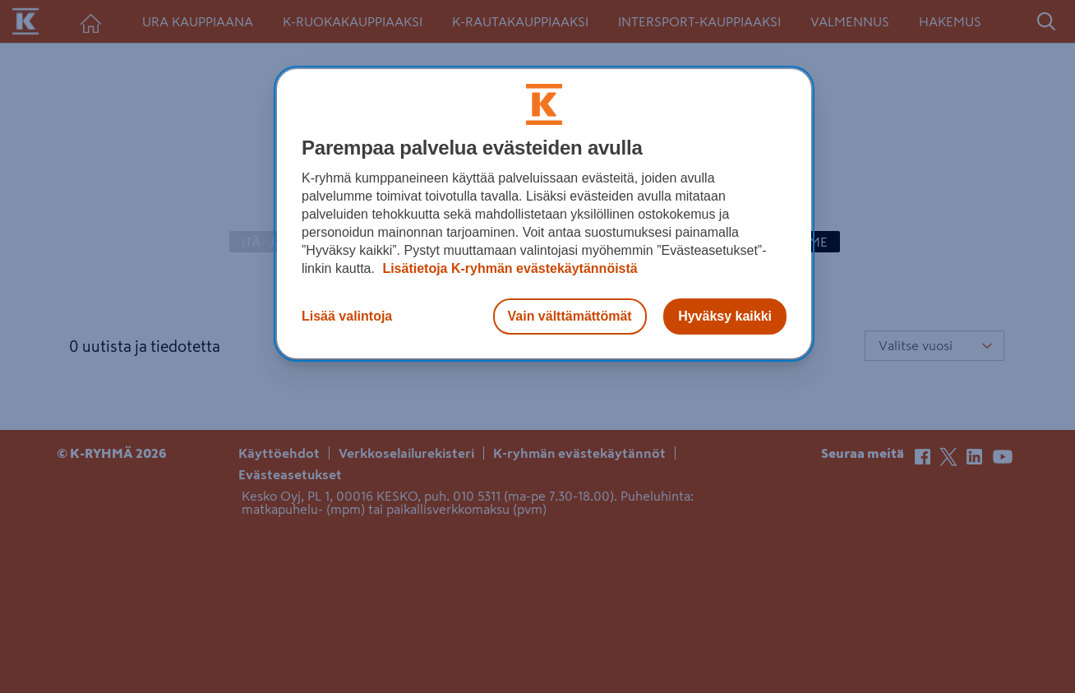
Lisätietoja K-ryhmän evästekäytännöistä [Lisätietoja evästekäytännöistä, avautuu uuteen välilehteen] (508, 268)
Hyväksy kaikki (725, 316)
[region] (544, 213)
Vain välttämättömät (570, 316)
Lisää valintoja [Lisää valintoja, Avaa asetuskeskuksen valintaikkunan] (347, 316)
